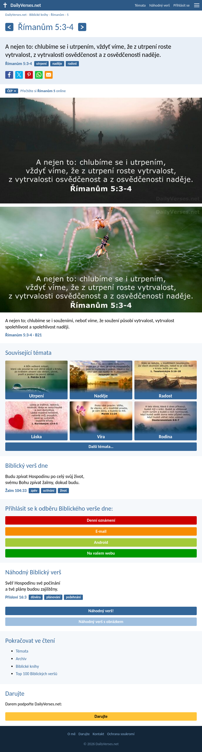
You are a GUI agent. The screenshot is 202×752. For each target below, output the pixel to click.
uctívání (48, 490)
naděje (57, 64)
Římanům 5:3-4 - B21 (23, 334)
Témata (140, 5)
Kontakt (98, 734)
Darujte (14, 693)
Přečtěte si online (43, 90)
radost (72, 64)
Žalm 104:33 (16, 490)
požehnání (73, 597)
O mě (72, 734)
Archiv (21, 658)
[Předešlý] (9, 27)
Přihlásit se (181, 5)
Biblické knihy (38, 15)
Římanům (57, 15)
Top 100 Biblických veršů (36, 673)
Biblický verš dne (26, 465)
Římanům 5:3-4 (18, 63)
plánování (53, 597)
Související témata (28, 352)
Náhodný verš (159, 5)
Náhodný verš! (101, 610)
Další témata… (101, 446)
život (63, 490)
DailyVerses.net (16, 15)
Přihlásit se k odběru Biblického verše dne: (59, 508)
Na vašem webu (101, 553)
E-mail (100, 531)
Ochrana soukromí (120, 734)
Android (101, 542)
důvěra (36, 597)
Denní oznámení (101, 520)
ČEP (11, 91)
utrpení (41, 64)
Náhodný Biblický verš (33, 572)
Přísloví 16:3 (16, 597)
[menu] (196, 7)
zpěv (34, 490)
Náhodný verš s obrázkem (101, 621)
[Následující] (82, 27)
